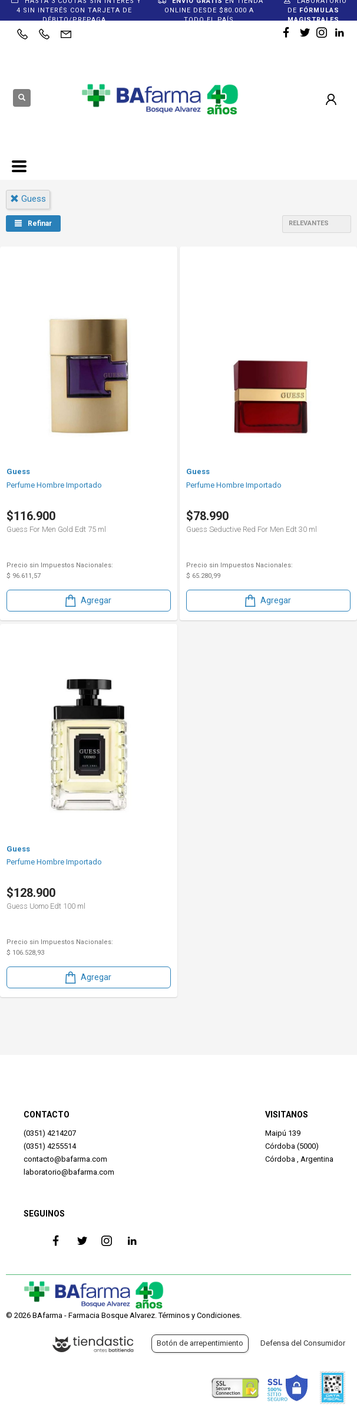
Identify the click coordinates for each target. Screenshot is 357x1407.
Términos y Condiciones (199, 1315)
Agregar (87, 600)
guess (28, 198)
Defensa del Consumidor (302, 1343)
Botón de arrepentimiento (200, 1343)
